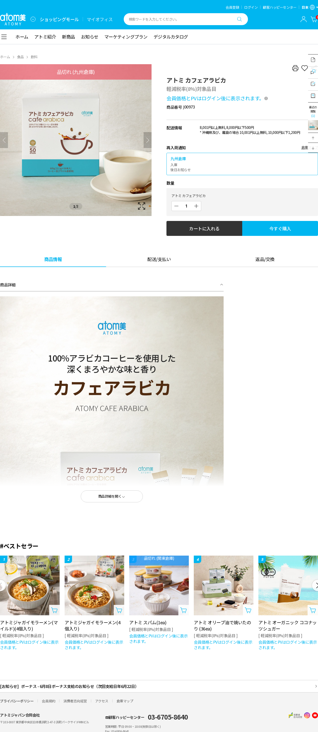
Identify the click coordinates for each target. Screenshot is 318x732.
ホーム (5, 56)
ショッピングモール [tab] (59, 19)
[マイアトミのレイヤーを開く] (304, 19)
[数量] (186, 206)
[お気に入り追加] (305, 68)
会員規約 (48, 700)
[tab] (53, 259)
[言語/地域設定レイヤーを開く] (310, 7)
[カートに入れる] (314, 19)
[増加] (196, 206)
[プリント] (295, 68)
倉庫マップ (125, 700)
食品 (20, 56)
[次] (148, 140)
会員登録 (232, 7)
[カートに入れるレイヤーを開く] (54, 610)
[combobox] (33, 19)
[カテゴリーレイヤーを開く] (4, 37)
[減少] (176, 206)
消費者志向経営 (75, 700)
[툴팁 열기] (266, 98)
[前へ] (4, 140)
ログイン (251, 7)
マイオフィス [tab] (100, 19)
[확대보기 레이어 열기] (76, 140)
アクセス (101, 700)
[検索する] (239, 19)
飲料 (34, 56)
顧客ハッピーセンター (279, 7)
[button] (313, 138)
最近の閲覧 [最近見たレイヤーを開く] (313, 111)
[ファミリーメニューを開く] (33, 19)
